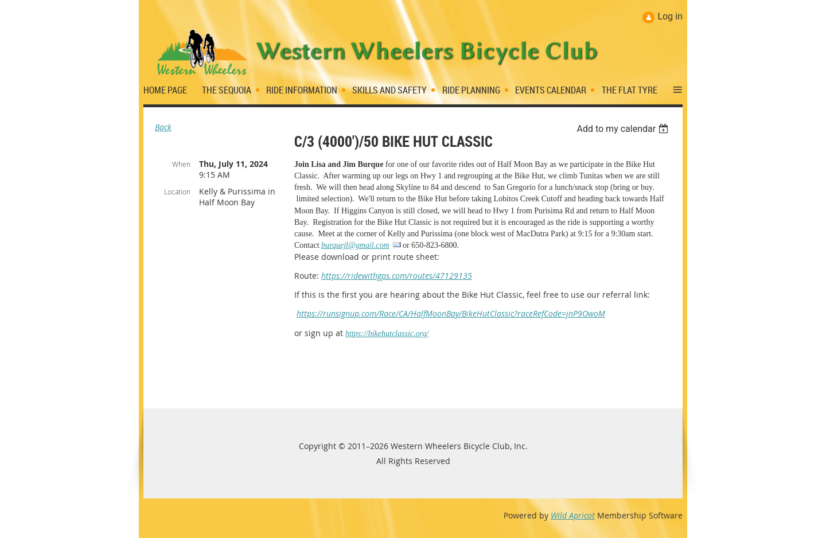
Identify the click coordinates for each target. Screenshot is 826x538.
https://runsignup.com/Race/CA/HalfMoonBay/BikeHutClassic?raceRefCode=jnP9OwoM (451, 313)
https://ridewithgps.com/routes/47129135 (396, 275)
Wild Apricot (573, 515)
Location (177, 191)
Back (163, 127)
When (181, 164)
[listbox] (623, 129)
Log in (670, 16)
